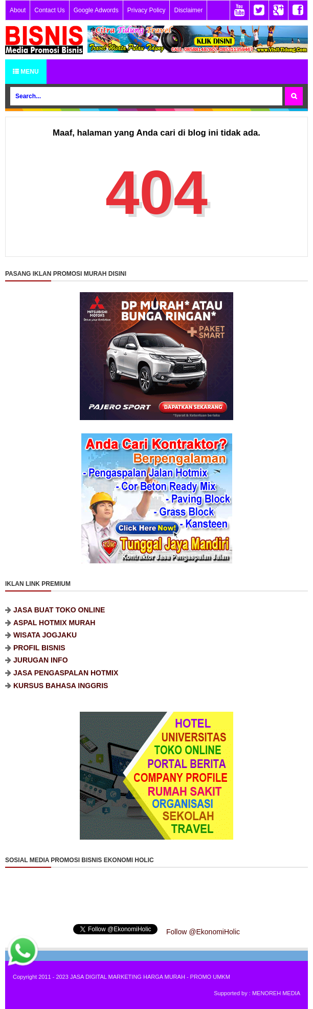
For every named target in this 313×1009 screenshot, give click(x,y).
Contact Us (49, 10)
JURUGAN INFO (40, 666)
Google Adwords (96, 10)
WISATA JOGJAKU (45, 641)
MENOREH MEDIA (276, 993)
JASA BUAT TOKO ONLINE (59, 616)
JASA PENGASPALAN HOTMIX (65, 679)
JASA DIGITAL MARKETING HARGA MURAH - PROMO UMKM (150, 977)
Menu (26, 71)
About (18, 10)
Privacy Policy (146, 10)
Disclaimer (188, 10)
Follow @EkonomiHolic (203, 932)
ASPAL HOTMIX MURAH (54, 628)
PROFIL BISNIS (39, 654)
